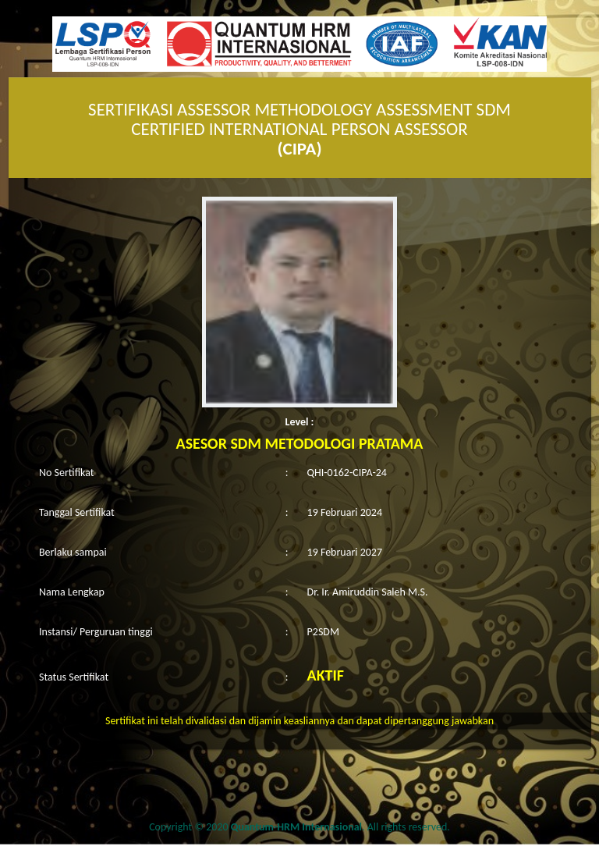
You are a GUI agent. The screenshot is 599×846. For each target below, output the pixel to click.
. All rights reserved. (340, 827)
